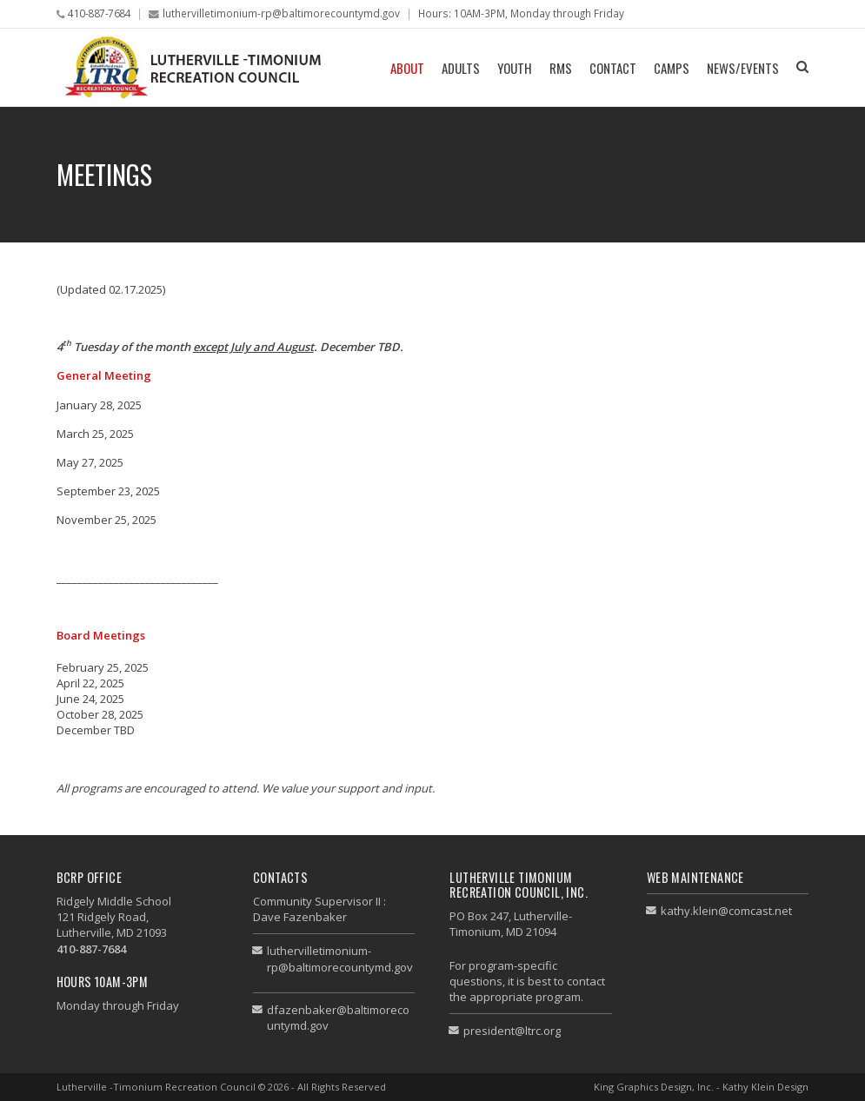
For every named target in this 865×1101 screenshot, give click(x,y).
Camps (671, 67)
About (407, 67)
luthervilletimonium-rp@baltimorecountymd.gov (281, 13)
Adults (461, 67)
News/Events (743, 67)
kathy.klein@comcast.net (726, 911)
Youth (514, 67)
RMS (560, 67)
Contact (612, 67)
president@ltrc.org (512, 1030)
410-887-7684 (99, 13)
